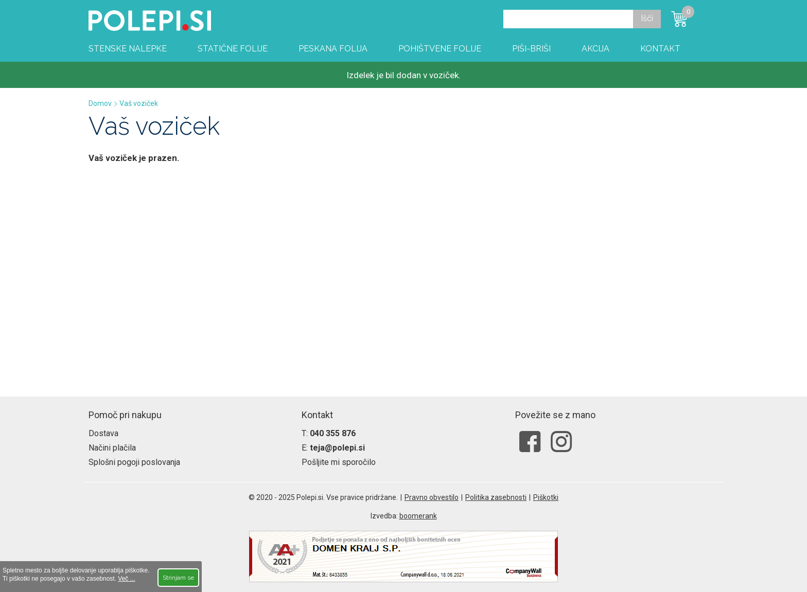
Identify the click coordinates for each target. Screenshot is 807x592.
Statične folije (233, 48)
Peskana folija (333, 48)
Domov (100, 103)
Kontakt (660, 48)
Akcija (595, 48)
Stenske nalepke (128, 48)
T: (329, 433)
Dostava (103, 433)
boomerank (418, 516)
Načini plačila (112, 448)
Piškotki (545, 497)
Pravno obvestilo (432, 497)
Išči (647, 18)
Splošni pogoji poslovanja (134, 462)
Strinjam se (178, 577)
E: (333, 448)
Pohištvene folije (439, 48)
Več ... (126, 578)
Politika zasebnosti (496, 497)
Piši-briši (531, 48)
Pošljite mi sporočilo (339, 462)
